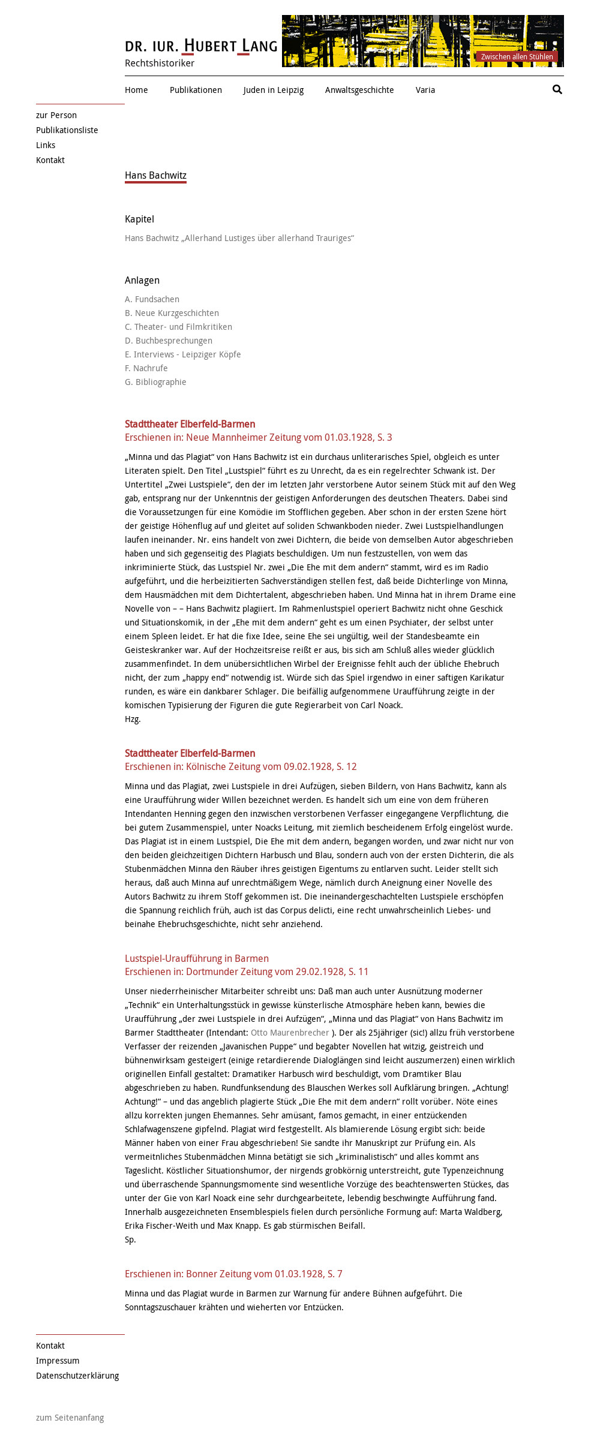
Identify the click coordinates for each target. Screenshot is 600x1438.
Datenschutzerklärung (77, 1375)
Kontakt (50, 160)
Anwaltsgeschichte (359, 89)
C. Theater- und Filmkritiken (178, 326)
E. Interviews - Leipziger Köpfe (183, 354)
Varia (425, 89)
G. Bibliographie (156, 381)
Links (45, 145)
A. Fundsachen (152, 299)
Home (136, 89)
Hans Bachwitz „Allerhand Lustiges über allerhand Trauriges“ (239, 237)
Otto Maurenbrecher (290, 1032)
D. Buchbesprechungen (168, 340)
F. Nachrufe (146, 368)
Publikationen (196, 89)
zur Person (56, 115)
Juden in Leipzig (274, 89)
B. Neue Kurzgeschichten (172, 312)
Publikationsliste (67, 130)
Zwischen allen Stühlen (517, 56)
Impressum (58, 1360)
